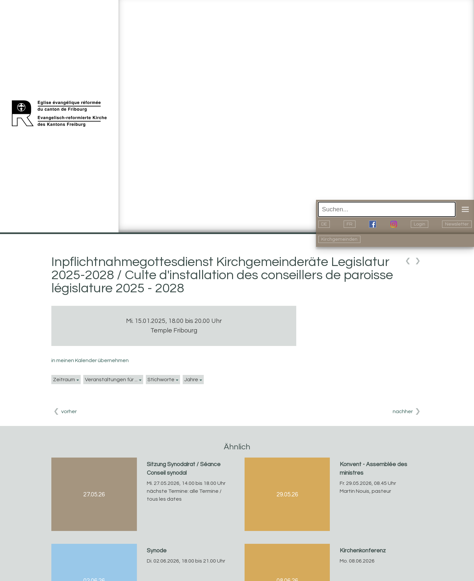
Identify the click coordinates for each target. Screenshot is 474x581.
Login (419, 224)
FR (350, 224)
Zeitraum (64, 379)
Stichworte (160, 379)
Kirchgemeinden (339, 239)
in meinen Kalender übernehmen (90, 360)
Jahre (191, 379)
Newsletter (457, 224)
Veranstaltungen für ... (111, 379)
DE (324, 224)
